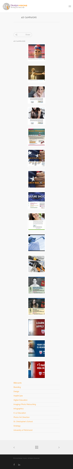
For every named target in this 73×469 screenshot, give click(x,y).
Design (16, 391)
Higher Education (20, 400)
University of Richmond (23, 430)
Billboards (18, 383)
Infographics (19, 409)
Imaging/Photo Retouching (25, 404)
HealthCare (18, 396)
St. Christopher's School (23, 422)
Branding (17, 387)
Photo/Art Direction (22, 417)
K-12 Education (20, 413)
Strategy (17, 426)
